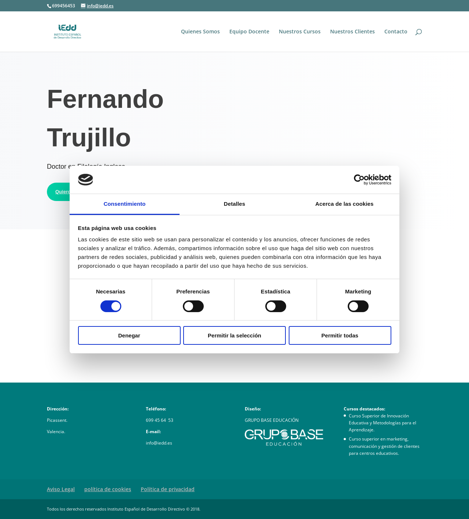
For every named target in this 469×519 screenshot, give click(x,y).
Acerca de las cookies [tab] (344, 204)
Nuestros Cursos (300, 32)
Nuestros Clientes (352, 32)
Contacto (395, 32)
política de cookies (107, 489)
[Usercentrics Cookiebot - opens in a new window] (359, 179)
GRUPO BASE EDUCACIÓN (272, 420)
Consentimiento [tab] (125, 204)
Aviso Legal (61, 489)
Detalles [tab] (234, 204)
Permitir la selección (234, 335)
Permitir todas (339, 335)
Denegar (129, 335)
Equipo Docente (249, 32)
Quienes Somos (200, 32)
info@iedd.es (159, 443)
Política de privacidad (168, 489)
